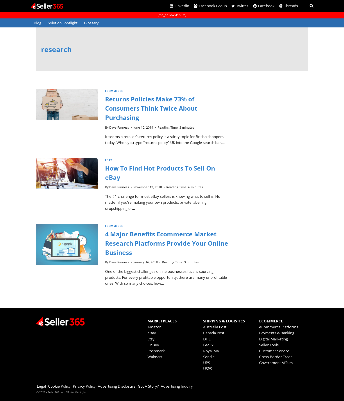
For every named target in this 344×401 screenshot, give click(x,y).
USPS (207, 368)
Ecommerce (114, 91)
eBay (108, 160)
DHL (207, 339)
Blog (37, 22)
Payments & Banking (276, 332)
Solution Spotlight (62, 22)
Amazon (154, 326)
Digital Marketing (273, 339)
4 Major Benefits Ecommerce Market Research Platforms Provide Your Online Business (166, 243)
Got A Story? (148, 386)
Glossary (91, 22)
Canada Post (213, 332)
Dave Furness (119, 127)
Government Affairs (276, 362)
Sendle (209, 356)
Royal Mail (211, 350)
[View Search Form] (308, 6)
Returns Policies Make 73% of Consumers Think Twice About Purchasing (151, 108)
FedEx (208, 344)
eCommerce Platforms (278, 326)
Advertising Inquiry (177, 386)
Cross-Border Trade (276, 356)
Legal (41, 386)
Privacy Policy (84, 386)
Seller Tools (269, 344)
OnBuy (153, 344)
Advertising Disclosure (117, 386)
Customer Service (274, 350)
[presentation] (67, 119)
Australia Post (214, 326)
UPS (206, 362)
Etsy (150, 339)
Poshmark (156, 350)
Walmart (154, 356)
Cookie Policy (59, 386)
